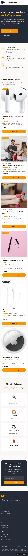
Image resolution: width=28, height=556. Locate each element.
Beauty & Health (5, 516)
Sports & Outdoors (5, 513)
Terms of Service (5, 539)
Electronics (4, 508)
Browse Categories (10, 31)
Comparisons (4, 525)
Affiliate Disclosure (5, 534)
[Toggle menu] (25, 2)
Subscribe (14, 482)
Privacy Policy (4, 536)
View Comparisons (8, 35)
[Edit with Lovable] (20, 554)
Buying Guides (4, 527)
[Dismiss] (26, 554)
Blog (2, 522)
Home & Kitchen (5, 511)
